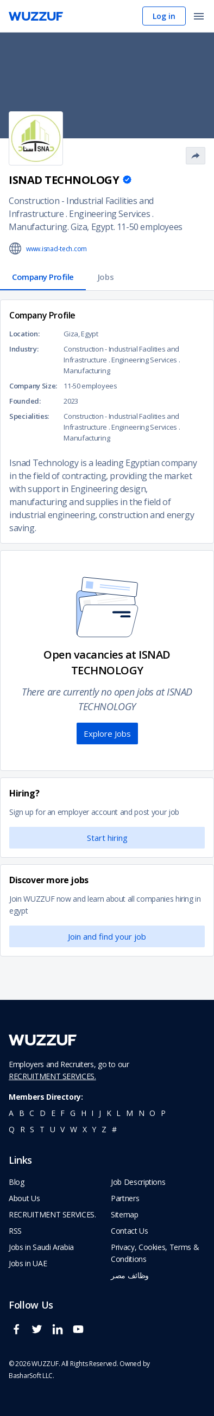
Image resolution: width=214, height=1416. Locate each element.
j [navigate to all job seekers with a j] (100, 1113)
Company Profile (43, 276)
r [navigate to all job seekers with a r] (22, 1129)
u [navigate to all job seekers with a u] (52, 1129)
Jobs (106, 276)
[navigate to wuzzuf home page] (36, 16)
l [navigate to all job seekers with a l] (118, 1113)
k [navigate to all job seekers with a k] (108, 1113)
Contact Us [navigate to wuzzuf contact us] (129, 1231)
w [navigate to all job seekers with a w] (73, 1129)
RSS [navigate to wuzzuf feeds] (15, 1231)
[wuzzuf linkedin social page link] (60, 1334)
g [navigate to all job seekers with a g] (72, 1113)
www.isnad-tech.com (56, 248)
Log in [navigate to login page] (164, 16)
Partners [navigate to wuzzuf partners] (125, 1198)
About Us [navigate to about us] (24, 1198)
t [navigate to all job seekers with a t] (42, 1129)
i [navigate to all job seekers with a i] (92, 1113)
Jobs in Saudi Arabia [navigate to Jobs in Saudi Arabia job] (41, 1247)
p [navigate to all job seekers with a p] (163, 1113)
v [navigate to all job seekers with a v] (62, 1129)
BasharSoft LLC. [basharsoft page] (31, 1375)
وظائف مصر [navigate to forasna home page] (130, 1275)
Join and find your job (107, 936)
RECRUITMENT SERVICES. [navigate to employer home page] (52, 1214)
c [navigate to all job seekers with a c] (31, 1113)
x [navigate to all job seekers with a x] (85, 1129)
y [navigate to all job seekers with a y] (94, 1129)
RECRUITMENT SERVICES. (52, 1076)
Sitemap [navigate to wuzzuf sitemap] (125, 1214)
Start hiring (107, 837)
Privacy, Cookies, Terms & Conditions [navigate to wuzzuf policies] (155, 1253)
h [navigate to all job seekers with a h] (83, 1113)
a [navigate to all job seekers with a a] (11, 1113)
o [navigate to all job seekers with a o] (152, 1113)
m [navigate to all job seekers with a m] (129, 1113)
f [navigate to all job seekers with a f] (62, 1113)
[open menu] (198, 17)
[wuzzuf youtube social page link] (81, 1334)
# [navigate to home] (114, 1129)
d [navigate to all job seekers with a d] (43, 1113)
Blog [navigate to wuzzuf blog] (16, 1182)
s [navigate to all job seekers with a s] (32, 1129)
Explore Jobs (107, 733)
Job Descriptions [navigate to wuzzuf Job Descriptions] (138, 1182)
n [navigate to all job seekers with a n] (141, 1113)
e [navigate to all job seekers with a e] (53, 1113)
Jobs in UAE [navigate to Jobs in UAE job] (28, 1263)
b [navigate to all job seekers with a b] (21, 1113)
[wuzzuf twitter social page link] (39, 1334)
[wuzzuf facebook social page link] (19, 1334)
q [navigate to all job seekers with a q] (12, 1129)
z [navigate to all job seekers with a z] (104, 1129)
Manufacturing (38, 227)
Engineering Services (109, 214)
